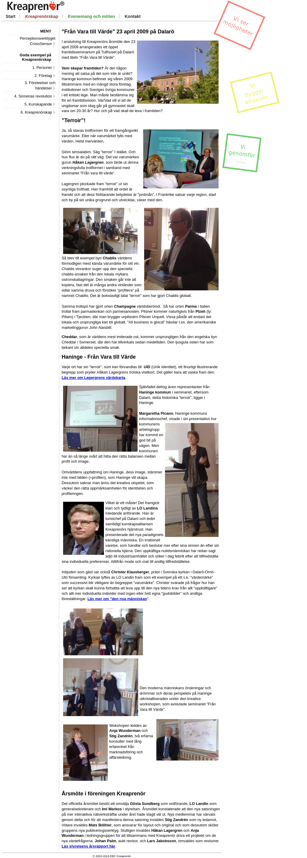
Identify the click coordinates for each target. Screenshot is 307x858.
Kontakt (133, 16)
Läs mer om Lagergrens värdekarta (93, 377)
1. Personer (43, 67)
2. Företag (45, 75)
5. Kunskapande (39, 104)
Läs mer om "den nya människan (117, 599)
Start (10, 16)
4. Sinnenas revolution (34, 96)
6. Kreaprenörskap (38, 112)
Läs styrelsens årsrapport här (88, 846)
